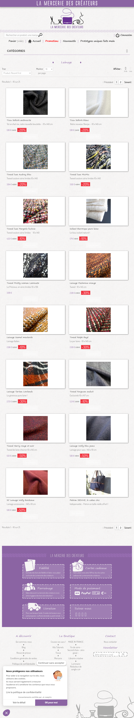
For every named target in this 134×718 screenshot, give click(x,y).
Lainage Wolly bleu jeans (82, 445)
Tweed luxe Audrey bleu (19, 174)
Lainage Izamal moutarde (20, 337)
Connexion (125, 35)
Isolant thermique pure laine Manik (84, 228)
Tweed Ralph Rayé (79, 337)
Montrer (39, 68)
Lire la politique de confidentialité (23, 692)
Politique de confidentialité (23, 663)
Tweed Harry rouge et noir (20, 445)
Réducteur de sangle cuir (76, 668)
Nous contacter (110, 641)
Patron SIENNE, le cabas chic (85, 499)
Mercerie (58, 658)
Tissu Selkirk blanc (79, 120)
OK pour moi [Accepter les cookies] (51, 702)
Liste (130, 69)
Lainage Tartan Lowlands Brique (20, 391)
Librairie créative (76, 658)
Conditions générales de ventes (23, 658)
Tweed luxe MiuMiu (79, 174)
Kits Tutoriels (58, 647)
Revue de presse (24, 652)
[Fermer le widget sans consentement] (51, 663)
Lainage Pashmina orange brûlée (83, 282)
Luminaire (75, 663)
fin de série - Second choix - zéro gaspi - (75, 650)
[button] (6, 712)
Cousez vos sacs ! (58, 641)
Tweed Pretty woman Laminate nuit (23, 282)
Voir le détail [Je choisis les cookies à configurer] (19, 702)
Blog (24, 647)
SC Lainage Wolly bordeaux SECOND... (20, 499)
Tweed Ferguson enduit (81, 391)
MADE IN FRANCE (76, 641)
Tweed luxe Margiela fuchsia (21, 228)
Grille (125, 69)
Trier (4, 68)
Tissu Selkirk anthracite (19, 120)
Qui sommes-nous (24, 641)
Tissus (58, 652)
